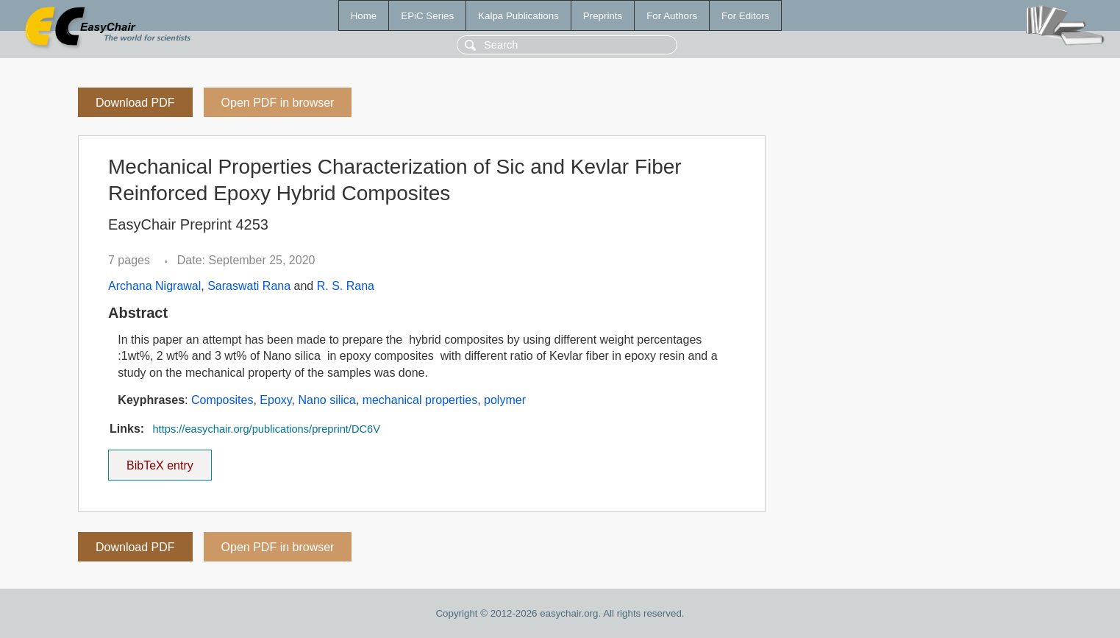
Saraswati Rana (248, 286)
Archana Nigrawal (154, 286)
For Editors (745, 15)
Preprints (602, 15)
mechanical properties (420, 400)
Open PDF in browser (278, 102)
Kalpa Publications (518, 15)
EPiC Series (427, 15)
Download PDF (135, 102)
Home (364, 15)
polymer (505, 400)
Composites (222, 400)
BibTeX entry (159, 461)
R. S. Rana (345, 286)
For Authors (671, 15)
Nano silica (326, 400)
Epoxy (275, 400)
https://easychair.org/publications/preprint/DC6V (266, 429)
